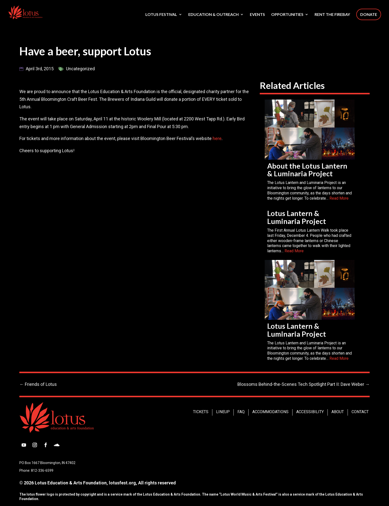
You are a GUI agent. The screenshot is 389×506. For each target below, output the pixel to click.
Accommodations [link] (270, 411)
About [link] (337, 411)
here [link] (217, 138)
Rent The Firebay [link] (332, 15)
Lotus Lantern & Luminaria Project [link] (296, 217)
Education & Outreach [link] (213, 15)
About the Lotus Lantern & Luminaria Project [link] (307, 170)
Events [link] (257, 15)
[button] (23, 444)
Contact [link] (360, 411)
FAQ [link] (241, 411)
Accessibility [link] (310, 411)
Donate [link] (368, 14)
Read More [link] (339, 198)
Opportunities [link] (287, 15)
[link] (33, 12)
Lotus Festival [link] (161, 15)
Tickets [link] (200, 411)
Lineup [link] (223, 411)
